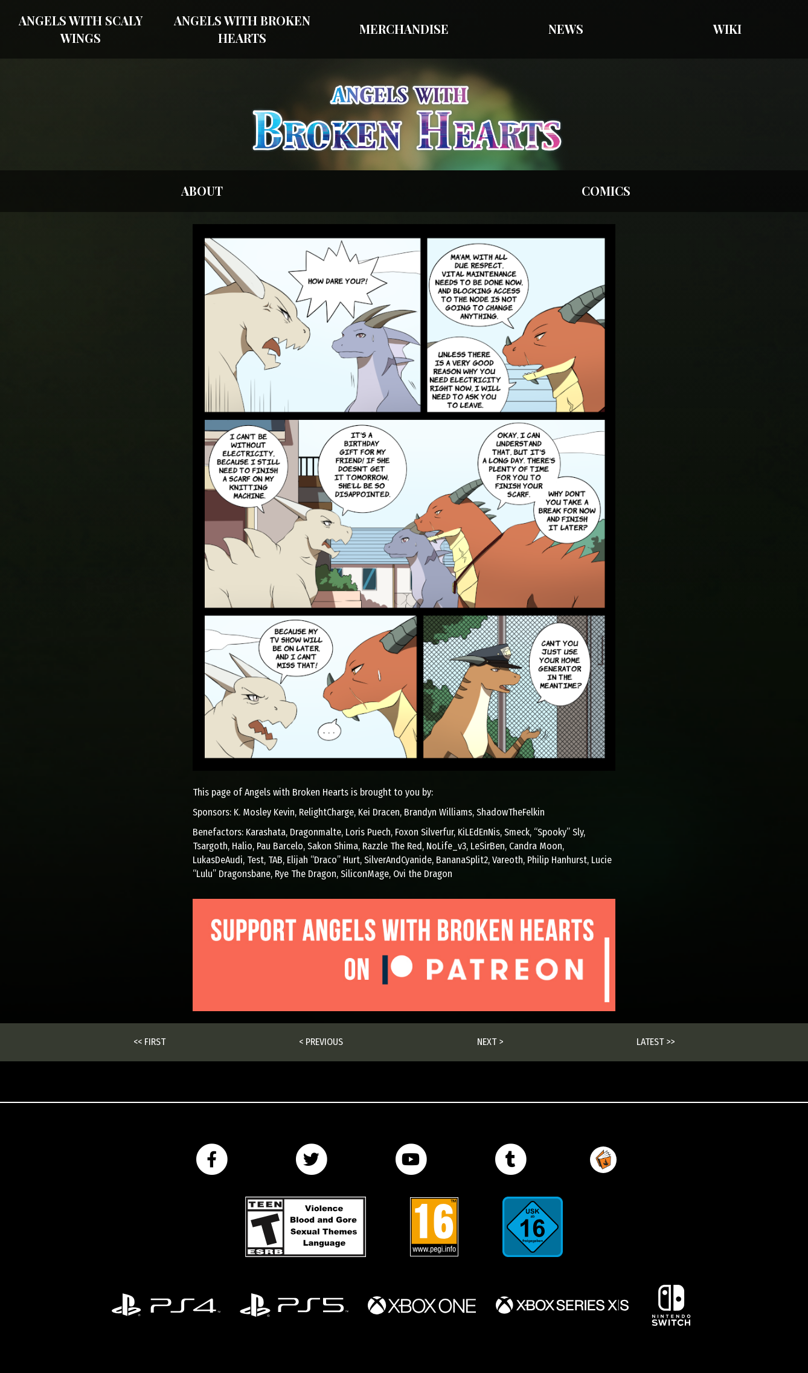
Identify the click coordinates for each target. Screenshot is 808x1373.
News (565, 29)
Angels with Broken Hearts (242, 29)
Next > (490, 1041)
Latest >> (655, 1041)
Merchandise (404, 29)
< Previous (321, 1041)
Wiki (727, 29)
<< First (149, 1041)
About (202, 190)
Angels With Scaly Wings (81, 29)
